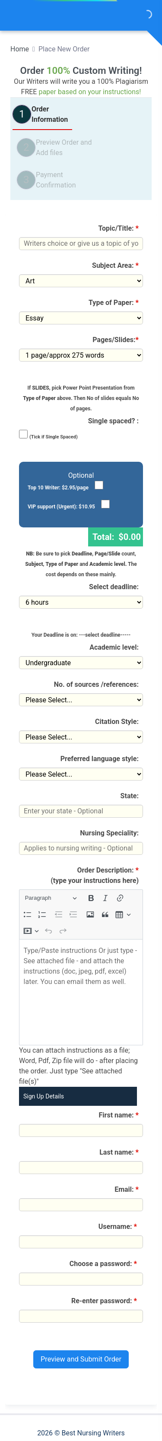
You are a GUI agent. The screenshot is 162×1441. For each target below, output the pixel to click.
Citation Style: (117, 721)
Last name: (119, 1152)
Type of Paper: (114, 302)
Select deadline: (114, 587)
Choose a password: (104, 1264)
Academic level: (114, 647)
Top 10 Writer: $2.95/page (58, 488)
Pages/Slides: (115, 340)
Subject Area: (115, 265)
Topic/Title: (118, 228)
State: (130, 796)
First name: (119, 1115)
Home (19, 49)
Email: (126, 1189)
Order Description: (95, 875)
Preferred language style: (99, 759)
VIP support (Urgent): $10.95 (61, 507)
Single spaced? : (113, 421)
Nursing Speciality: (109, 833)
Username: (118, 1226)
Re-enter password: (105, 1301)
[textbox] (81, 992)
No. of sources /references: (96, 684)
